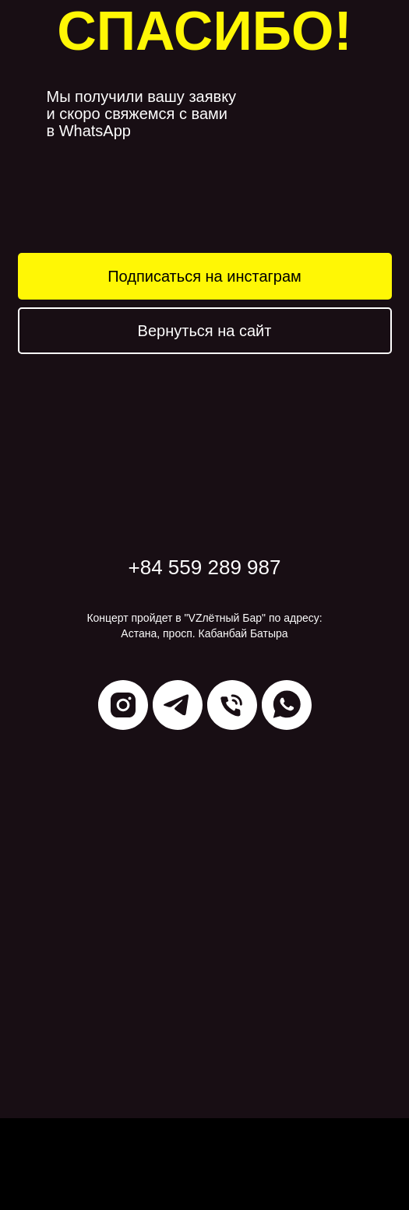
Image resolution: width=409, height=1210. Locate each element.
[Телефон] (232, 705)
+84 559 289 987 (205, 567)
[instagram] (123, 705)
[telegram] (178, 705)
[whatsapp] (287, 705)
